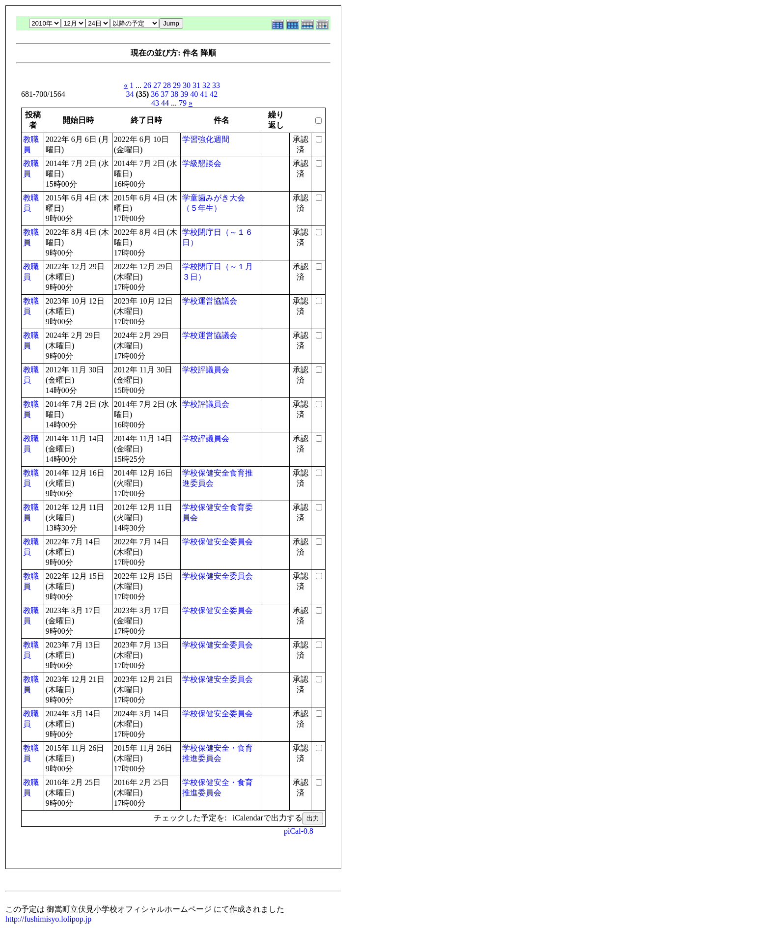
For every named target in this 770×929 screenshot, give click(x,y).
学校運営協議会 (209, 301)
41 (204, 94)
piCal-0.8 (298, 831)
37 (164, 94)
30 (187, 85)
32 (206, 85)
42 (214, 94)
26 (147, 85)
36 (155, 94)
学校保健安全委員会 (217, 541)
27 (157, 85)
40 (194, 94)
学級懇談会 (201, 163)
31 (196, 85)
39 (184, 94)
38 (174, 94)
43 (155, 103)
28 (167, 85)
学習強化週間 (205, 139)
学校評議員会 (205, 370)
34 (130, 94)
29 (177, 85)
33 (216, 85)
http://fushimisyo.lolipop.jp (48, 919)
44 (165, 103)
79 (183, 103)
